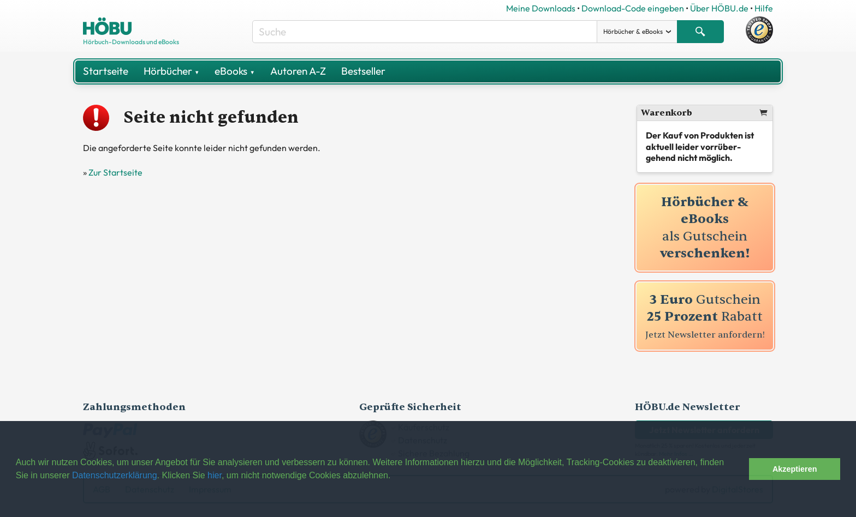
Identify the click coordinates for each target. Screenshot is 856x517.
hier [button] (214, 475)
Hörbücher (171, 70)
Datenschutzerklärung (114, 475)
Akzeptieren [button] (794, 469)
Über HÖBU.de (719, 8)
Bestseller (363, 70)
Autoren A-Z (298, 70)
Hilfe (763, 8)
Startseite (105, 70)
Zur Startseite (115, 172)
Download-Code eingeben (632, 8)
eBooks (234, 70)
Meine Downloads (540, 8)
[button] (737, 469)
